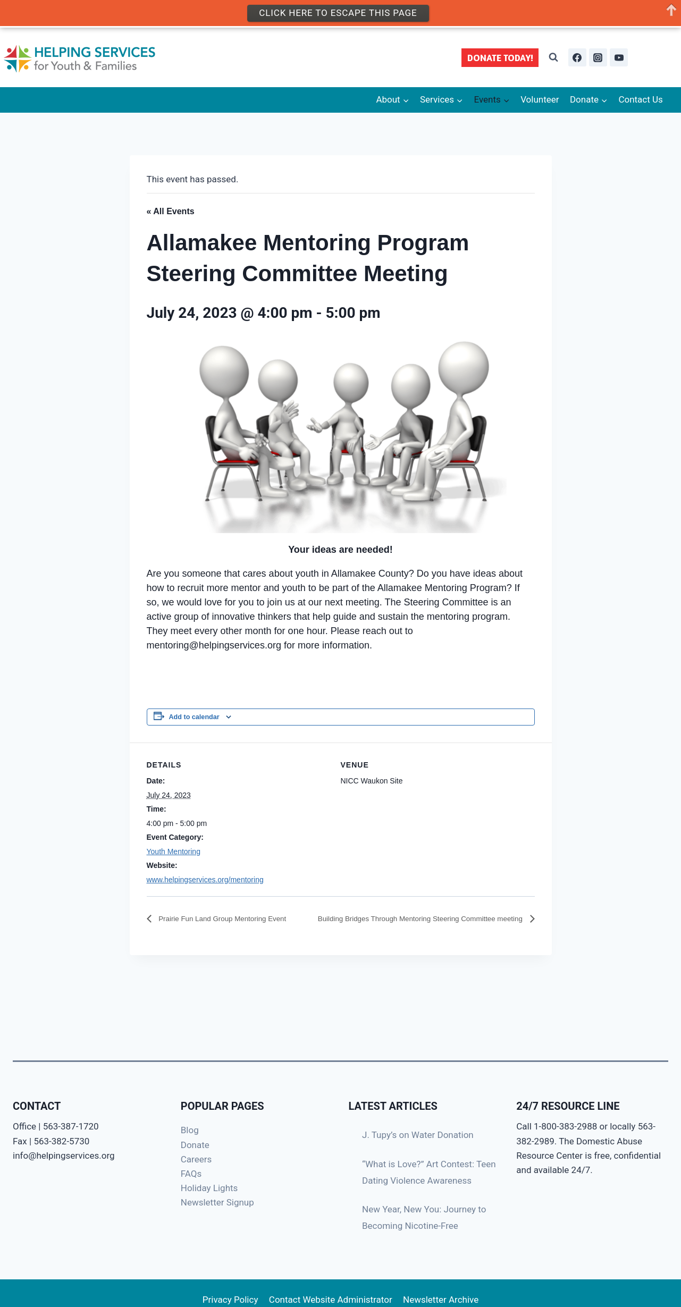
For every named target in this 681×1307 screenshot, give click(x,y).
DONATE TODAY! (500, 57)
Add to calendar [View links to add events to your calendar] (194, 717)
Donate (195, 1145)
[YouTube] (619, 57)
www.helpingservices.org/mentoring (205, 879)
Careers (196, 1159)
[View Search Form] (553, 57)
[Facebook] (577, 57)
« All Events (171, 211)
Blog (190, 1130)
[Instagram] (598, 57)
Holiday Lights (209, 1188)
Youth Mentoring (173, 851)
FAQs (191, 1173)
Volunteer (539, 99)
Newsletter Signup (217, 1202)
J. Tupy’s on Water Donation (418, 1134)
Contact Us (640, 99)
